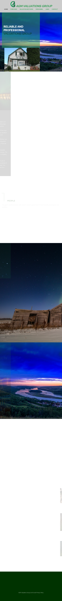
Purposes (13, 9)
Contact (55, 9)
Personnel (39, 9)
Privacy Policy (40, 592)
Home (6, 9)
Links (47, 9)
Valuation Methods (26, 9)
